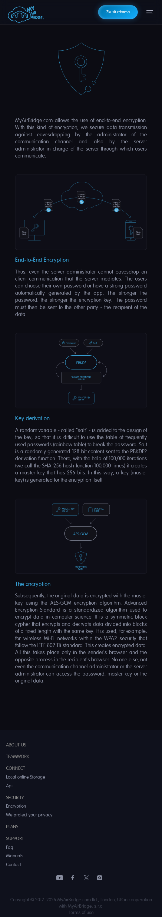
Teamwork (17, 756)
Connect (15, 768)
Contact (13, 865)
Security (15, 798)
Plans (12, 827)
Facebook (73, 878)
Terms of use (81, 912)
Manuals (14, 856)
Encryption (16, 806)
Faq (9, 847)
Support (15, 839)
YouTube (59, 878)
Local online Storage (25, 777)
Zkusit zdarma (118, 12)
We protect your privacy (29, 815)
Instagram (99, 878)
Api (9, 786)
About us (16, 745)
